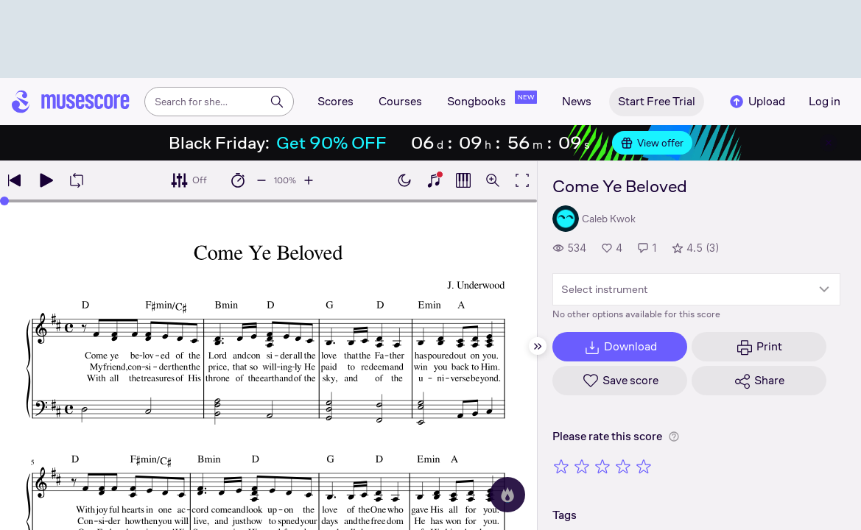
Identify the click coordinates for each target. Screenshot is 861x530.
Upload (756, 101)
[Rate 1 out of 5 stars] (561, 466)
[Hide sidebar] (538, 346)
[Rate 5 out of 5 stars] (644, 466)
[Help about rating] (674, 436)
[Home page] (71, 101)
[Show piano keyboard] (434, 180)
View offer (652, 143)
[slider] (4, 201)
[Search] (277, 102)
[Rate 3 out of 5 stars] (602, 466)
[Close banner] (828, 143)
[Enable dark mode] (404, 180)
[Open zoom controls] (492, 180)
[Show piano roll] (463, 180)
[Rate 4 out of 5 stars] (623, 466)
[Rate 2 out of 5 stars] (582, 466)
